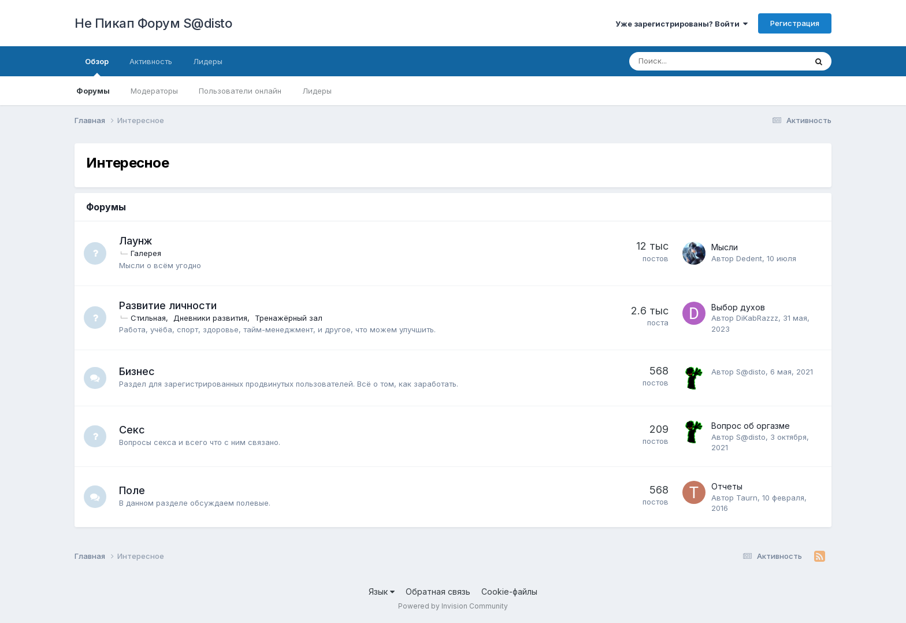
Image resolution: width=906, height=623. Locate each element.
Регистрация (794, 23)
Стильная (148, 317)
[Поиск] (685, 61)
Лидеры (317, 90)
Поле (133, 490)
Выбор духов (738, 307)
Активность (150, 61)
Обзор (97, 66)
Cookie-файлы (509, 591)
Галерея (146, 253)
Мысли (724, 247)
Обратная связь (438, 591)
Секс (133, 430)
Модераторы (154, 90)
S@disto (751, 371)
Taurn (747, 497)
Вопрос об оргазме (750, 426)
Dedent (749, 258)
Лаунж (136, 241)
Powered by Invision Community (453, 606)
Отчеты (726, 486)
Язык (382, 591)
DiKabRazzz (757, 317)
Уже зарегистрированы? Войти (681, 23)
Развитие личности (168, 305)
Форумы (93, 90)
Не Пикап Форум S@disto (153, 23)
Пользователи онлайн (240, 90)
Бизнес (137, 371)
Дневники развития (211, 317)
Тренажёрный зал (289, 317)
